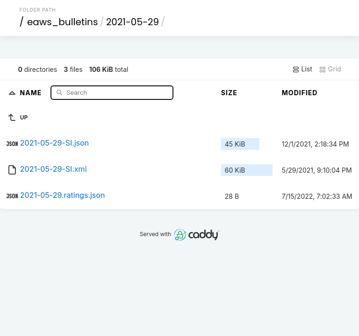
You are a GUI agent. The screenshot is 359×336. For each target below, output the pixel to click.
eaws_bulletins (62, 21)
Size (229, 93)
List (302, 69)
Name (32, 92)
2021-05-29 (132, 21)
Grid (330, 69)
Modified (300, 93)
